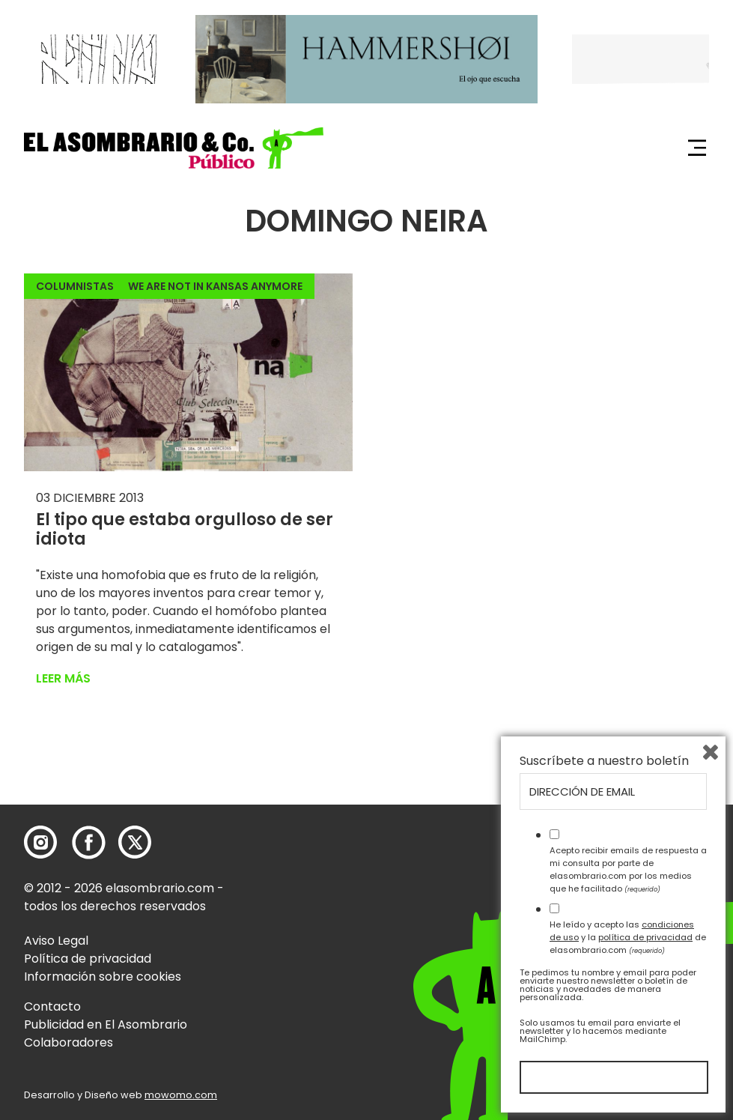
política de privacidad (645, 937)
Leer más (63, 678)
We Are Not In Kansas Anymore (215, 286)
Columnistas (75, 286)
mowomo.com (181, 1095)
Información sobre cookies (102, 976)
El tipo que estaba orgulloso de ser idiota (184, 529)
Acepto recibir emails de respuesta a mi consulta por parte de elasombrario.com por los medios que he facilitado (628, 869)
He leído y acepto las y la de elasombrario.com (628, 937)
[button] (173, 148)
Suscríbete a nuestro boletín (604, 761)
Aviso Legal (56, 940)
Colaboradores (68, 1042)
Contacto (52, 1006)
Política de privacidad (87, 958)
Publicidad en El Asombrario (105, 1024)
